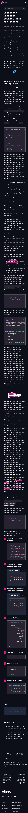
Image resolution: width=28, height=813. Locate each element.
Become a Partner (17, 805)
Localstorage (16, 192)
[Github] (12, 797)
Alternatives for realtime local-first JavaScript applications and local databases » (21, 778)
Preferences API (9, 93)
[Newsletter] (3, 797)
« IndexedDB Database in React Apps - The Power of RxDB (6, 778)
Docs (3, 802)
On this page (9, 8)
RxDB (5, 401)
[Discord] (15, 797)
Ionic (17, 268)
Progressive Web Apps (14, 36)
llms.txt (15, 811)
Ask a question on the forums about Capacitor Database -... (15, 764)
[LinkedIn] (9, 797)
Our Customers (16, 802)
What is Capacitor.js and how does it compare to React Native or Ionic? (15, 711)
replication (10, 168)
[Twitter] (6, 797)
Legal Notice (16, 808)
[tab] (13, 570)
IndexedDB (21, 56)
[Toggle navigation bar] (25, 2)
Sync (3, 805)
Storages (5, 808)
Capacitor (7, 26)
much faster (15, 460)
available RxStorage (11, 432)
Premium (4, 811)
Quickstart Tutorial (13, 732)
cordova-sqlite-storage (17, 264)
